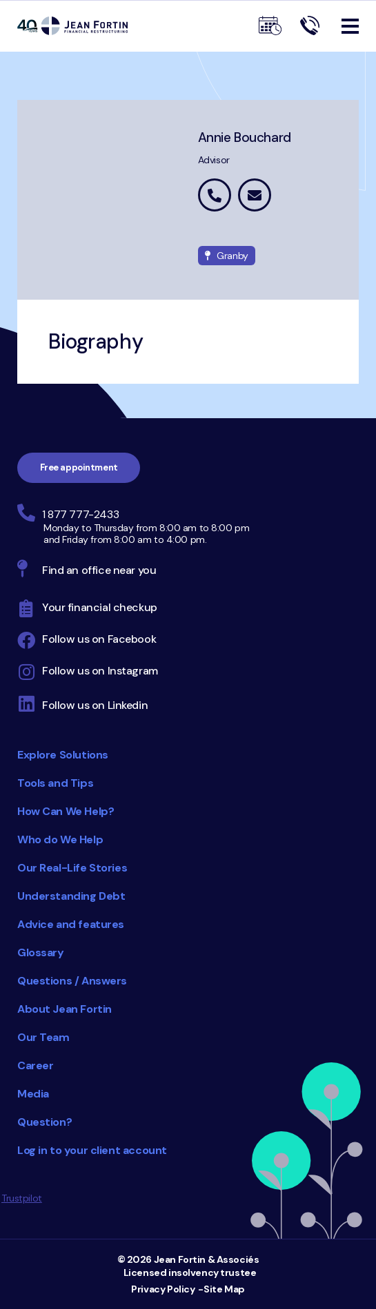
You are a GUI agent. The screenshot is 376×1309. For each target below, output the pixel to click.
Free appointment (79, 467)
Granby (226, 255)
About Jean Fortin (64, 1009)
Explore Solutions (62, 755)
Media (33, 1093)
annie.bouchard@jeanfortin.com (254, 195)
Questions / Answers (72, 980)
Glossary (40, 952)
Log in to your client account (92, 1150)
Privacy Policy (163, 1289)
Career (35, 1065)
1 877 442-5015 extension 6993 (214, 195)
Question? (44, 1122)
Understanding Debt (71, 896)
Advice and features (70, 924)
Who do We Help (60, 839)
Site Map (224, 1289)
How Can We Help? (65, 811)
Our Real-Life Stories (72, 867)
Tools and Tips (55, 783)
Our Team (43, 1037)
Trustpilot (21, 1198)
